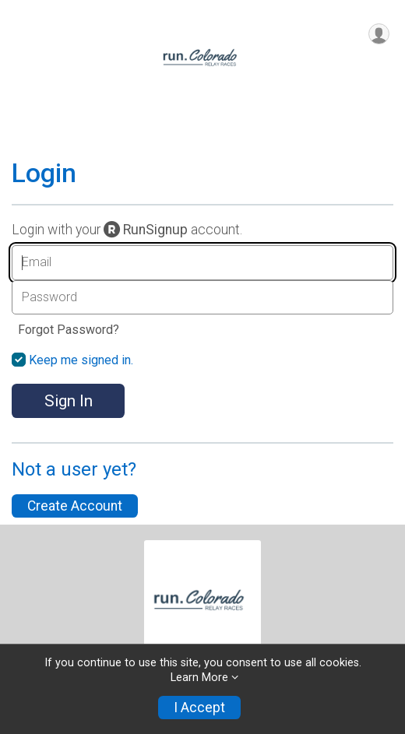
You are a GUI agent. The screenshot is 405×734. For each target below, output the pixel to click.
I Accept (199, 707)
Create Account (74, 506)
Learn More (199, 677)
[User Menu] (378, 33)
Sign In (68, 401)
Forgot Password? (68, 329)
